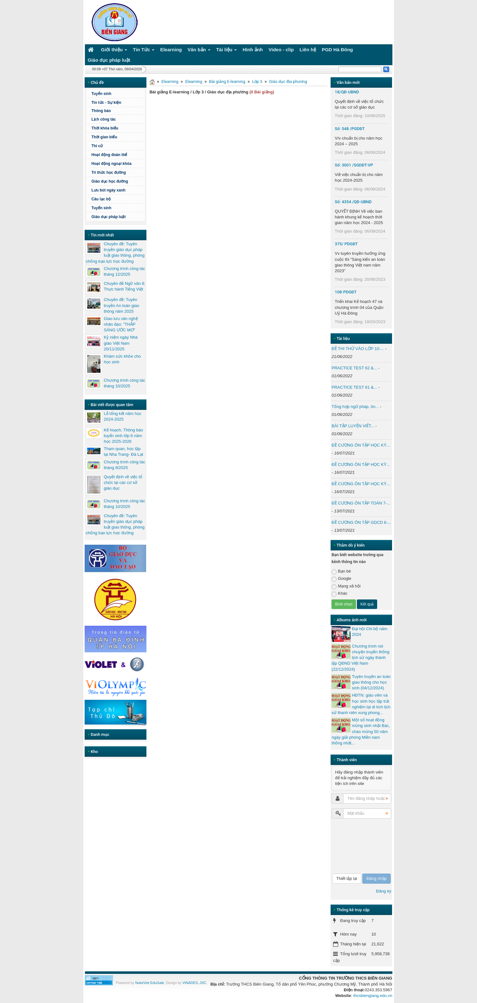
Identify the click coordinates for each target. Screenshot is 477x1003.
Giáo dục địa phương (288, 81)
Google (341, 578)
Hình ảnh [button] (252, 49)
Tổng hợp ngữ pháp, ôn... (355, 406)
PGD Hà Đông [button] (337, 49)
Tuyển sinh (101, 93)
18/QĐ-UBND (347, 92)
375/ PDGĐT (346, 243)
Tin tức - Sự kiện (106, 102)
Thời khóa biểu (104, 128)
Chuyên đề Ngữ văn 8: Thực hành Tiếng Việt (124, 286)
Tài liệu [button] (226, 51)
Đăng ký (383, 891)
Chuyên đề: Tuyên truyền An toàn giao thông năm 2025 (121, 305)
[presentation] (358, 846)
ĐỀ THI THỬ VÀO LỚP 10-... (358, 348)
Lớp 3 (257, 81)
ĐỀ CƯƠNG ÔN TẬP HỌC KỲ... (361, 445)
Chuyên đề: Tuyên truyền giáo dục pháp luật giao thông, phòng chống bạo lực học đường (115, 252)
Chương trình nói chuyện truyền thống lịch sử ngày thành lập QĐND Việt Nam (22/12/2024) (360, 658)
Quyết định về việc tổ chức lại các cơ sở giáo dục (123, 482)
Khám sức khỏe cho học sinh (122, 359)
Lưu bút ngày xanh (108, 190)
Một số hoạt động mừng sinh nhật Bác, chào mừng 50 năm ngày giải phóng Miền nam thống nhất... (361, 731)
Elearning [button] (171, 49)
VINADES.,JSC (194, 983)
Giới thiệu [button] (114, 51)
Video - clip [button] (281, 49)
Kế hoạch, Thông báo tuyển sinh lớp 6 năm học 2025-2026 (123, 436)
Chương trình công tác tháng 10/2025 (124, 383)
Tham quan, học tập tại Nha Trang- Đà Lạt (123, 451)
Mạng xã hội (346, 586)
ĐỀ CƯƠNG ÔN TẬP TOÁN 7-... (361, 503)
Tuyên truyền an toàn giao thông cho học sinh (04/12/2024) (371, 682)
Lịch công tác (103, 119)
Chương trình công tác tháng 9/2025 (124, 465)
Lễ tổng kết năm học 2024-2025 (122, 416)
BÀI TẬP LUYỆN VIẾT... (353, 425)
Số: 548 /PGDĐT (349, 128)
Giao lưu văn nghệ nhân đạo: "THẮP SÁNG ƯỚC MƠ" (121, 324)
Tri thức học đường (108, 172)
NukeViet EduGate (149, 983)
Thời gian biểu (104, 137)
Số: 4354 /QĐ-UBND (353, 201)
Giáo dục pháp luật (108, 217)
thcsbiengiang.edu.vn (372, 995)
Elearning (169, 81)
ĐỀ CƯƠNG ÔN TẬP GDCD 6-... (361, 522)
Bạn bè (341, 571)
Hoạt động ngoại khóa (111, 163)
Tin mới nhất (102, 235)
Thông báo (101, 111)
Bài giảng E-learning (227, 81)
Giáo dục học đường (109, 181)
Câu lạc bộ (101, 199)
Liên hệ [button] (308, 49)
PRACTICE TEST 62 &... (354, 368)
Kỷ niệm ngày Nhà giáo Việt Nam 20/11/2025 (121, 343)
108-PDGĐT (346, 292)
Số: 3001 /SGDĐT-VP (354, 165)
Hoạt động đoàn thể (109, 155)
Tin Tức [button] (143, 51)
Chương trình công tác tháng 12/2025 (124, 271)
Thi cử (97, 146)
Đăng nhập (376, 878)
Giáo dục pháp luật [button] (109, 60)
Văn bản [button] (199, 51)
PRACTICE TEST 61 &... (354, 387)
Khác (339, 593)
